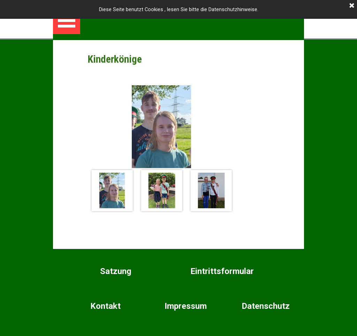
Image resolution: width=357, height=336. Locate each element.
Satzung (115, 271)
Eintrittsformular (222, 271)
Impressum (186, 306)
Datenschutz (266, 306)
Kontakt (105, 306)
